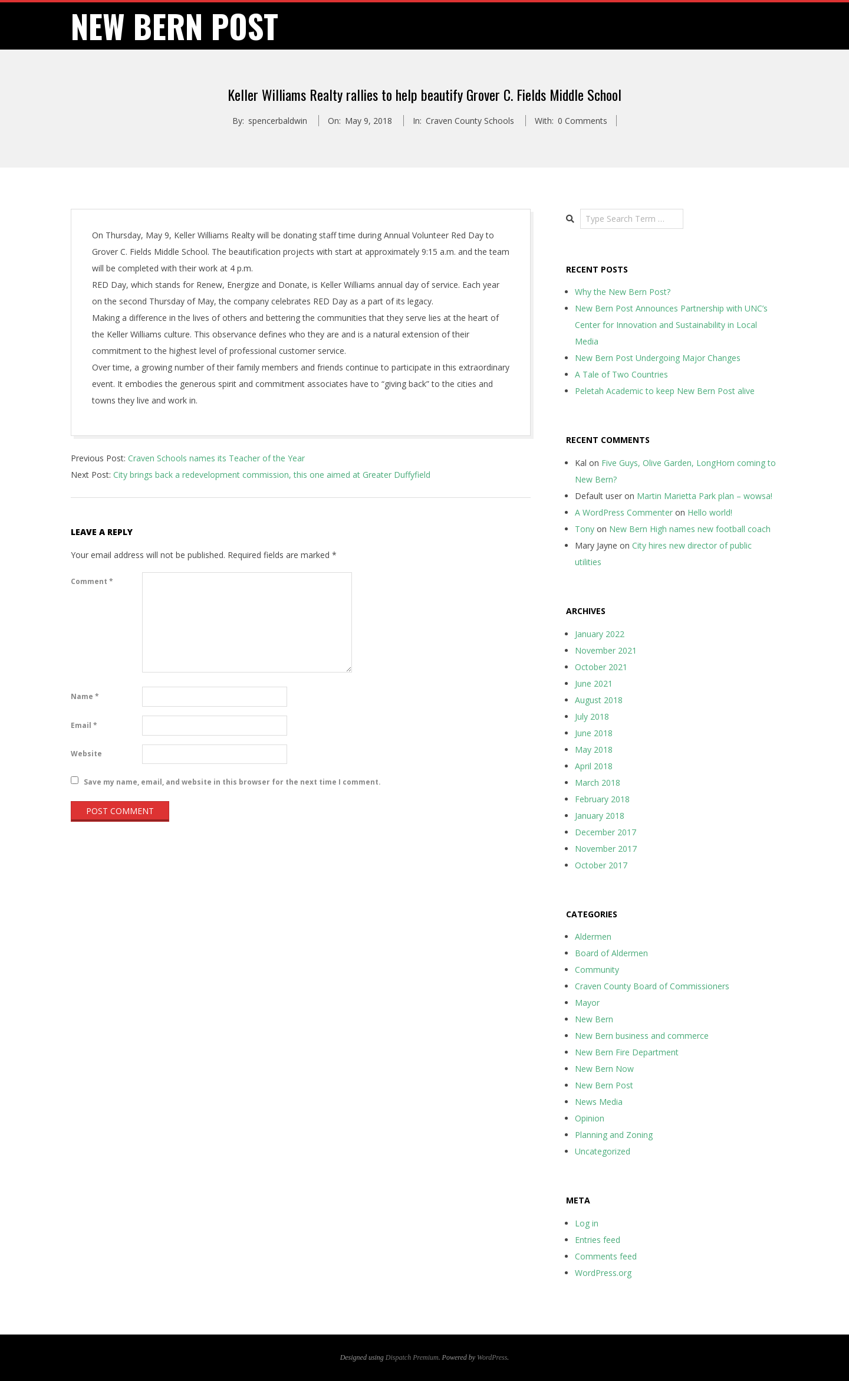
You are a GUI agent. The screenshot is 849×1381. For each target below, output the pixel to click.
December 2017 (605, 832)
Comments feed (606, 1256)
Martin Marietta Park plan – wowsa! (704, 495)
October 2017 (601, 865)
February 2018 (602, 799)
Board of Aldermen (611, 953)
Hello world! (709, 512)
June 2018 (594, 733)
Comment (92, 581)
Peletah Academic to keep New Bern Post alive (665, 390)
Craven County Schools (470, 120)
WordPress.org (603, 1272)
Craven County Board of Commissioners (652, 986)
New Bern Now (604, 1068)
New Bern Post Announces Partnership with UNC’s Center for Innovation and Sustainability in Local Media (671, 325)
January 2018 (599, 815)
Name (85, 696)
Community (597, 969)
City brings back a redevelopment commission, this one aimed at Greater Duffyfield (271, 474)
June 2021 (594, 683)
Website (86, 754)
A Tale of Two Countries (621, 374)
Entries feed (597, 1239)
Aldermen (593, 936)
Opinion (589, 1118)
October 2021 (601, 667)
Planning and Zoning (614, 1134)
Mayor (587, 1002)
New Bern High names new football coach (690, 528)
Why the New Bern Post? (622, 291)
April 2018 (594, 766)
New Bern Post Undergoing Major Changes (658, 357)
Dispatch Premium (412, 1357)
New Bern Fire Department (627, 1052)
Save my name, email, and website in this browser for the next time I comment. (232, 781)
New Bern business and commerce (642, 1035)
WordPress (492, 1357)
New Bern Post (604, 1085)
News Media (599, 1101)
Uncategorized (602, 1151)
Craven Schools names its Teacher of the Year (216, 458)
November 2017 (606, 848)
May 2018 (594, 749)
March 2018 (597, 782)
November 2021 (606, 650)
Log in (586, 1223)
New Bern (594, 1019)
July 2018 (592, 716)
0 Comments (582, 120)
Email (84, 725)
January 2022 (599, 633)
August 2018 (599, 700)
